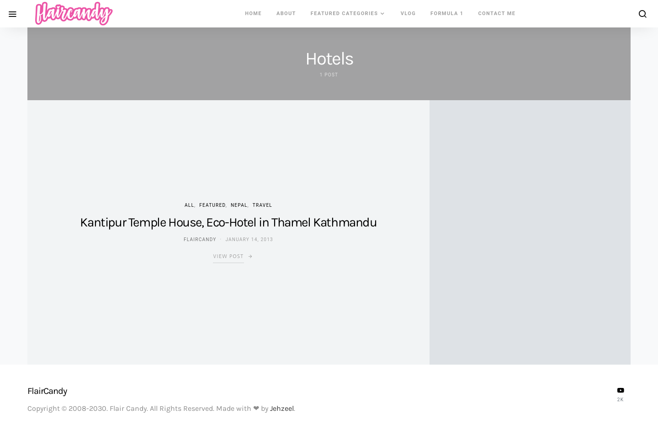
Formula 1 (446, 13)
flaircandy (200, 239)
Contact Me (497, 13)
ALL (189, 205)
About (286, 13)
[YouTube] (620, 394)
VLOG (408, 13)
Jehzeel (282, 408)
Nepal (239, 205)
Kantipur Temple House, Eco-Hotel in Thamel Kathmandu (228, 222)
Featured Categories (344, 13)
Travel (262, 205)
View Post (228, 256)
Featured (212, 205)
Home (253, 13)
